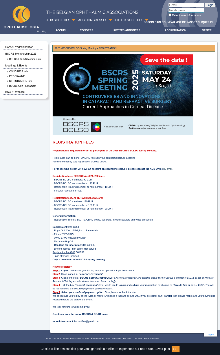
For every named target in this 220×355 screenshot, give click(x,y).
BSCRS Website (15, 92)
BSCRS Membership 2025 (20, 53)
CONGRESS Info (17, 71)
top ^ (211, 334)
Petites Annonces (127, 30)
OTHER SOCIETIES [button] (129, 20)
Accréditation (175, 30)
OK (175, 349)
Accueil (61, 30)
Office (207, 30)
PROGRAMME (16, 76)
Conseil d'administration (19, 47)
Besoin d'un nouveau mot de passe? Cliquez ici (178, 22)
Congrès (86, 30)
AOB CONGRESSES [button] (92, 20)
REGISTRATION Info (19, 81)
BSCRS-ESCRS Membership (24, 59)
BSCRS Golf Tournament (21, 86)
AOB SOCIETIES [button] (58, 20)
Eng (44, 31)
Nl (38, 31)
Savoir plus (162, 349)
